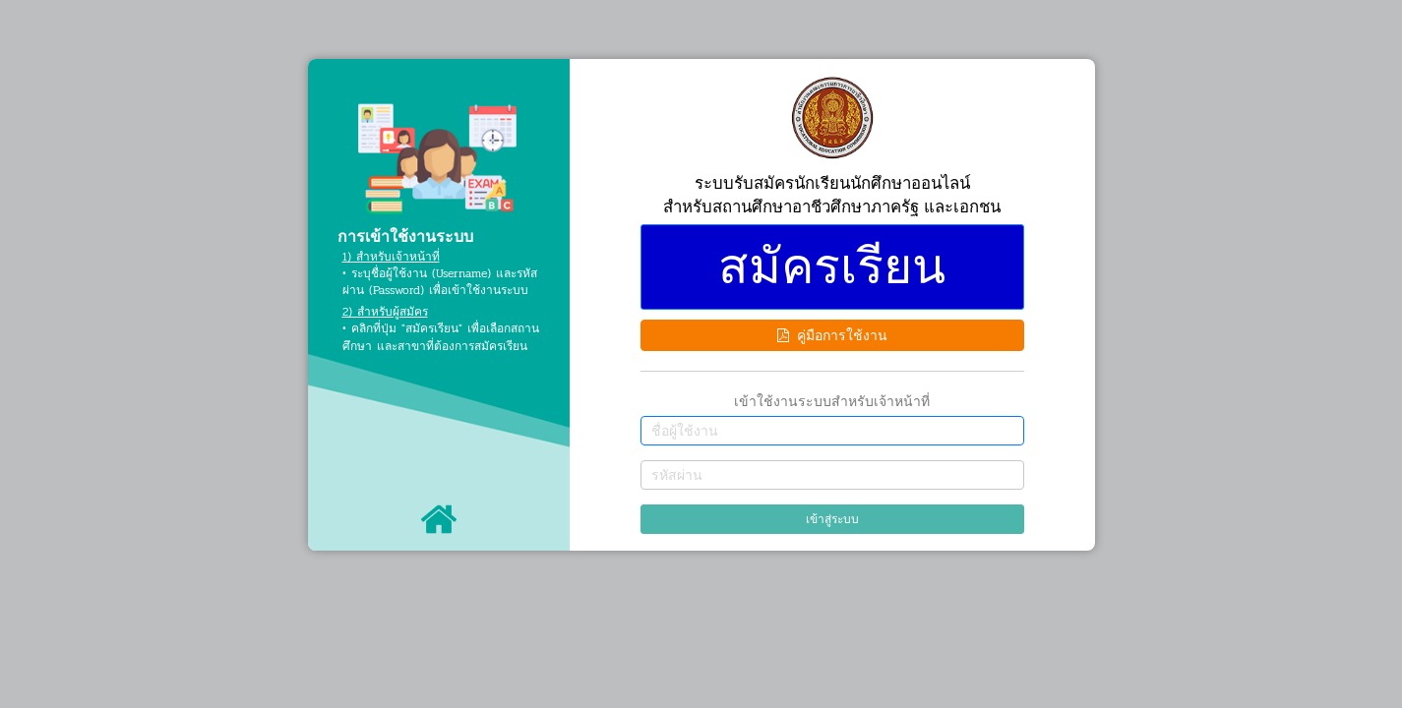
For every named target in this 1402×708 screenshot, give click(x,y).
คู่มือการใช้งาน (832, 335)
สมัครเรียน (831, 266)
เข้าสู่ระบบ (832, 519)
